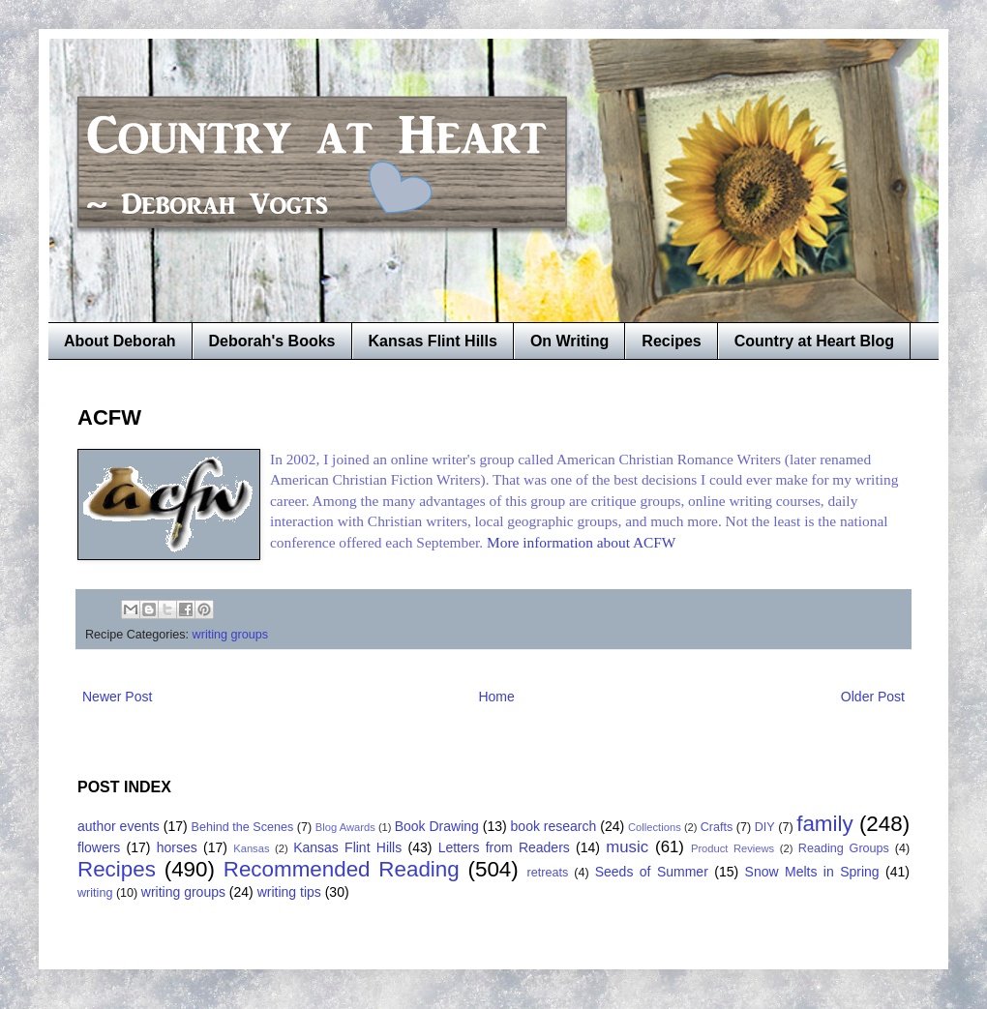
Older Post (873, 696)
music (627, 847)
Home (496, 696)
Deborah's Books (272, 341)
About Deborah (120, 341)
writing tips (289, 892)
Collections (654, 827)
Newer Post (117, 696)
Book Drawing (437, 826)
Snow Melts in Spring (812, 871)
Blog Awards (345, 827)
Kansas (251, 848)
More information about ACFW (581, 542)
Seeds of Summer (651, 871)
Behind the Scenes (243, 827)
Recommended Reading (342, 869)
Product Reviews (732, 848)
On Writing (569, 341)
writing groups (230, 634)
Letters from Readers (504, 847)
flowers (98, 847)
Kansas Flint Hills (433, 341)
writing (94, 893)
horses (177, 847)
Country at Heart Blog (814, 341)
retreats (548, 872)
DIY (765, 827)
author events (118, 826)
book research (554, 826)
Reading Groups (843, 848)
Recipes (671, 341)
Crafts (717, 827)
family (824, 824)
